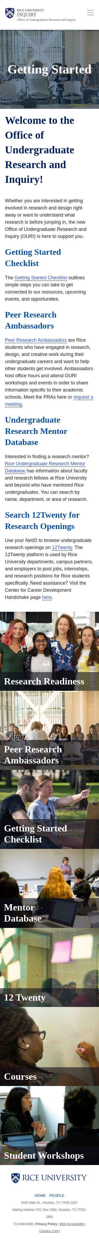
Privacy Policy (46, 1224)
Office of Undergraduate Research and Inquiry (46, 20)
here (47, 597)
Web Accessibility (72, 1224)
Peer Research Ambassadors (36, 340)
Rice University (30, 10)
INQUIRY (27, 14)
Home (40, 1195)
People (56, 1195)
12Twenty (62, 547)
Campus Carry (49, 1231)
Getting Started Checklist (41, 277)
